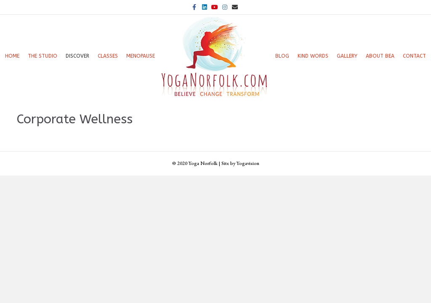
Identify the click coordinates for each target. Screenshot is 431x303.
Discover (77, 56)
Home (12, 56)
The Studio (42, 56)
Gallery (347, 56)
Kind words (313, 56)
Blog (282, 56)
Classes (108, 56)
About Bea (380, 56)
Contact (414, 56)
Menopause (140, 56)
